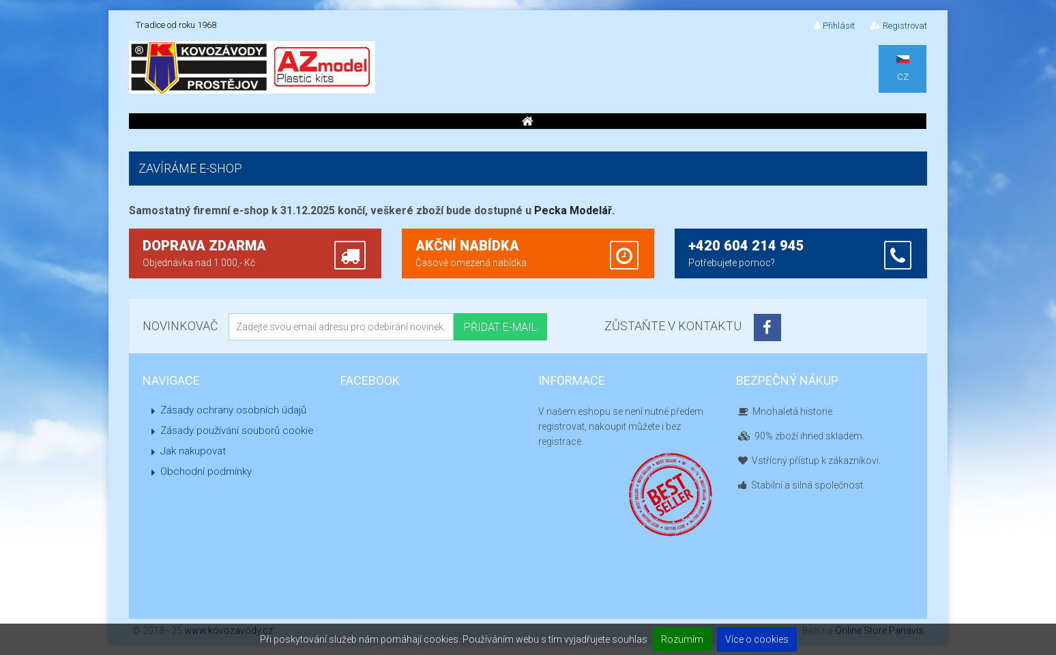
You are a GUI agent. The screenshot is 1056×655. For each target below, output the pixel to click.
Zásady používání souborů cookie (237, 430)
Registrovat (898, 25)
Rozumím (682, 639)
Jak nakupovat (193, 451)
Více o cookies (757, 639)
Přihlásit (834, 25)
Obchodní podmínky (206, 471)
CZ (902, 68)
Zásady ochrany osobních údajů (233, 410)
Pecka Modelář (573, 210)
